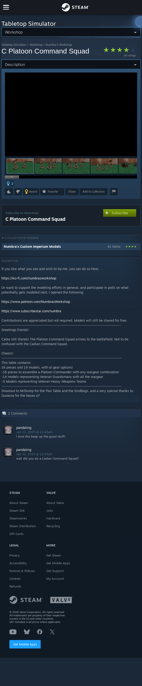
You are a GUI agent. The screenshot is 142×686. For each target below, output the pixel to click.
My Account (55, 578)
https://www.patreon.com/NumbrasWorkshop (35, 302)
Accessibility (18, 563)
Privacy (14, 555)
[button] (48, 166)
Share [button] (72, 191)
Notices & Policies (22, 571)
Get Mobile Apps (25, 644)
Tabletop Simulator (13, 44)
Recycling (53, 526)
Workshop (36, 44)
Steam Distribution (22, 526)
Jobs (49, 510)
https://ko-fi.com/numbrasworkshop (28, 278)
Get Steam (53, 555)
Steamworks (18, 518)
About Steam (18, 503)
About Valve (55, 503)
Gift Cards (16, 534)
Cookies (14, 578)
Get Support (55, 571)
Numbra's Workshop (59, 44)
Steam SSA (17, 510)
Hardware (53, 518)
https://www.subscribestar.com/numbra (31, 311)
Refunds (15, 586)
